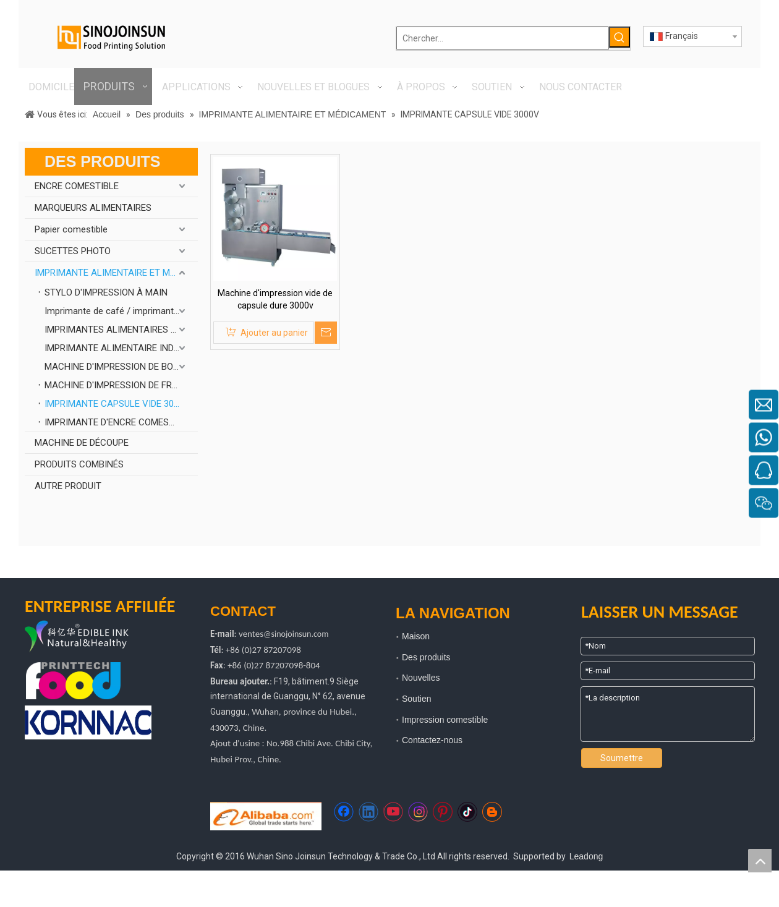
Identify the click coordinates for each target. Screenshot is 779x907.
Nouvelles (421, 678)
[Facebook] (344, 812)
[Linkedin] (368, 812)
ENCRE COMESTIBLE (77, 186)
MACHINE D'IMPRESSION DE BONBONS (121, 366)
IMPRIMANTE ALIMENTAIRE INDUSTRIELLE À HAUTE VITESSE (121, 348)
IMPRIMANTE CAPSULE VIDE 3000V (117, 403)
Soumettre (621, 758)
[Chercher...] (502, 38)
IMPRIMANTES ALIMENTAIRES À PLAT (121, 329)
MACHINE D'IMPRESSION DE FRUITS (118, 385)
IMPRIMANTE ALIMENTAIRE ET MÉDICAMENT (116, 272)
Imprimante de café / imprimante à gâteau (121, 311)
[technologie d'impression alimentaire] (73, 681)
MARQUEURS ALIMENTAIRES (93, 207)
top (760, 860)
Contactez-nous (432, 740)
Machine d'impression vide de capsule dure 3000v (275, 299)
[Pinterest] (443, 812)
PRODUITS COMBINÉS (79, 464)
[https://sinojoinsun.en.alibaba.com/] (265, 816)
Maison (416, 636)
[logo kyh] (96, 637)
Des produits (426, 657)
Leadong (586, 856)
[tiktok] (467, 812)
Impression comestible (445, 720)
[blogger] (492, 812)
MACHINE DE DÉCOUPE (82, 442)
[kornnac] (88, 722)
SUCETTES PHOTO (73, 251)
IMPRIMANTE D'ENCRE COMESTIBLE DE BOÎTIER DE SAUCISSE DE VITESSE (121, 422)
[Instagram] (418, 812)
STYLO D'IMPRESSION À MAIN (106, 292)
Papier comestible (71, 229)
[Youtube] (393, 812)
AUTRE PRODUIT (68, 486)
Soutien (416, 699)
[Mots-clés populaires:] (619, 37)
